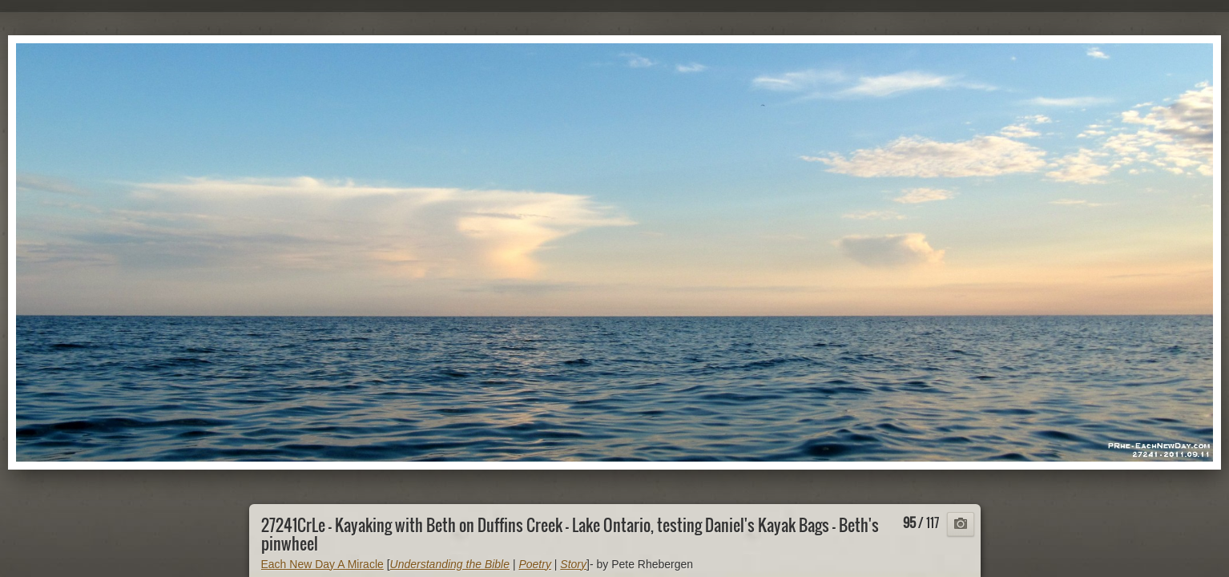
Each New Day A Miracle (322, 564)
